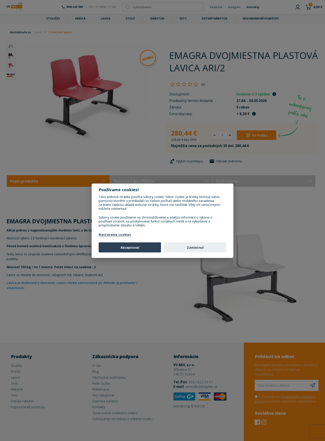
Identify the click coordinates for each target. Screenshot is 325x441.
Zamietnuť (195, 247)
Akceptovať (130, 247)
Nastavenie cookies (115, 235)
